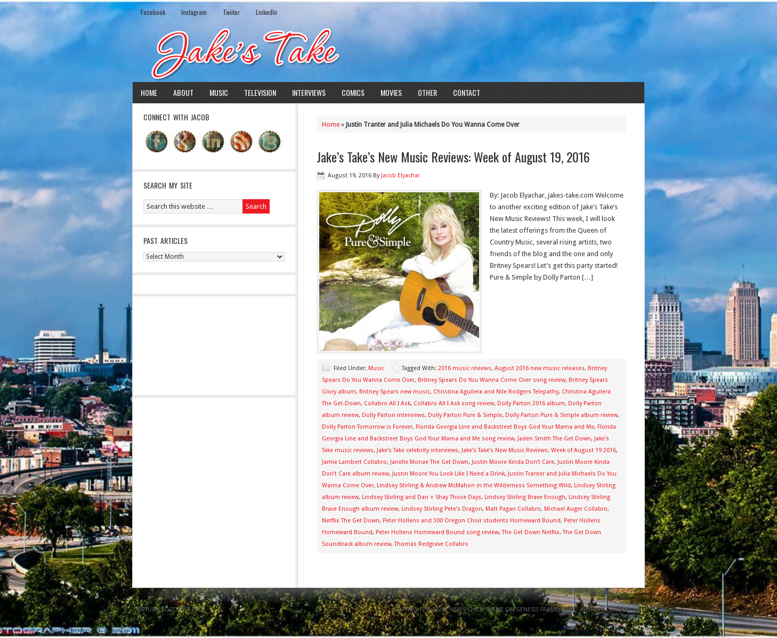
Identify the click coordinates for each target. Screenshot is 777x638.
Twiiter (231, 12)
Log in (629, 609)
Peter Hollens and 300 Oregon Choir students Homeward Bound (472, 520)
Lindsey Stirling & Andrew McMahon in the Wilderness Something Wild (474, 485)
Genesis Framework (546, 609)
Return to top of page (172, 609)
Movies (391, 92)
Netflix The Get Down (350, 520)
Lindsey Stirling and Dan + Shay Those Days (421, 497)
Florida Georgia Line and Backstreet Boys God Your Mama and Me (505, 426)
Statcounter (17, 632)
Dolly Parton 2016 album (531, 403)
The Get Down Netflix (531, 532)
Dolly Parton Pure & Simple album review (561, 415)
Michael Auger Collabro (576, 508)
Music (218, 92)
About (183, 92)
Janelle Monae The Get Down (429, 462)
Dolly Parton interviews (393, 415)
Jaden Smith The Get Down (554, 438)
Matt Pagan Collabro (513, 508)
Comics (353, 92)
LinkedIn (266, 12)
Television (260, 92)
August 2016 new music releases (540, 368)
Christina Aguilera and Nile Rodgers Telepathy (496, 391)
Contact (466, 92)
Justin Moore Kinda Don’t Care (513, 462)
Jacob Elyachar (400, 175)
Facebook (153, 12)
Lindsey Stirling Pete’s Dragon (441, 508)
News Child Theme (477, 609)
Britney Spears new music (394, 391)
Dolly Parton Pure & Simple (465, 415)
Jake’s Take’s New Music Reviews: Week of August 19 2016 (539, 450)
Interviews (309, 92)
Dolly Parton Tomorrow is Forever (367, 426)
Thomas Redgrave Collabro (431, 544)
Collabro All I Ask (387, 403)
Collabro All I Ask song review (454, 403)
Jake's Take (388, 52)
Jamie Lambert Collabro (354, 462)
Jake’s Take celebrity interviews (417, 450)
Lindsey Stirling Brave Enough (524, 497)
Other (427, 92)
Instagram (194, 12)
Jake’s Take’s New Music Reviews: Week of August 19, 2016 (453, 156)
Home (149, 92)
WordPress (597, 609)
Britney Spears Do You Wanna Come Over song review (491, 380)
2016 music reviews (464, 368)
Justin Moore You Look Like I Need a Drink (448, 473)
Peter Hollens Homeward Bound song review (437, 532)
